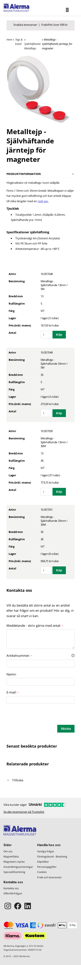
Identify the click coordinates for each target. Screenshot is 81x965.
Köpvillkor (43, 861)
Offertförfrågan (12, 893)
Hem (9, 39)
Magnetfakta (11, 856)
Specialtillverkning (14, 872)
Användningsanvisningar (16, 867)
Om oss (8, 851)
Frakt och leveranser (49, 877)
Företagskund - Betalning (52, 856)
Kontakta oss (11, 888)
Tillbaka (14, 780)
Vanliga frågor (45, 851)
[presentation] (39, 716)
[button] (73, 655)
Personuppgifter (47, 867)
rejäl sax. (43, 201)
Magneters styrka (14, 861)
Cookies (42, 872)
